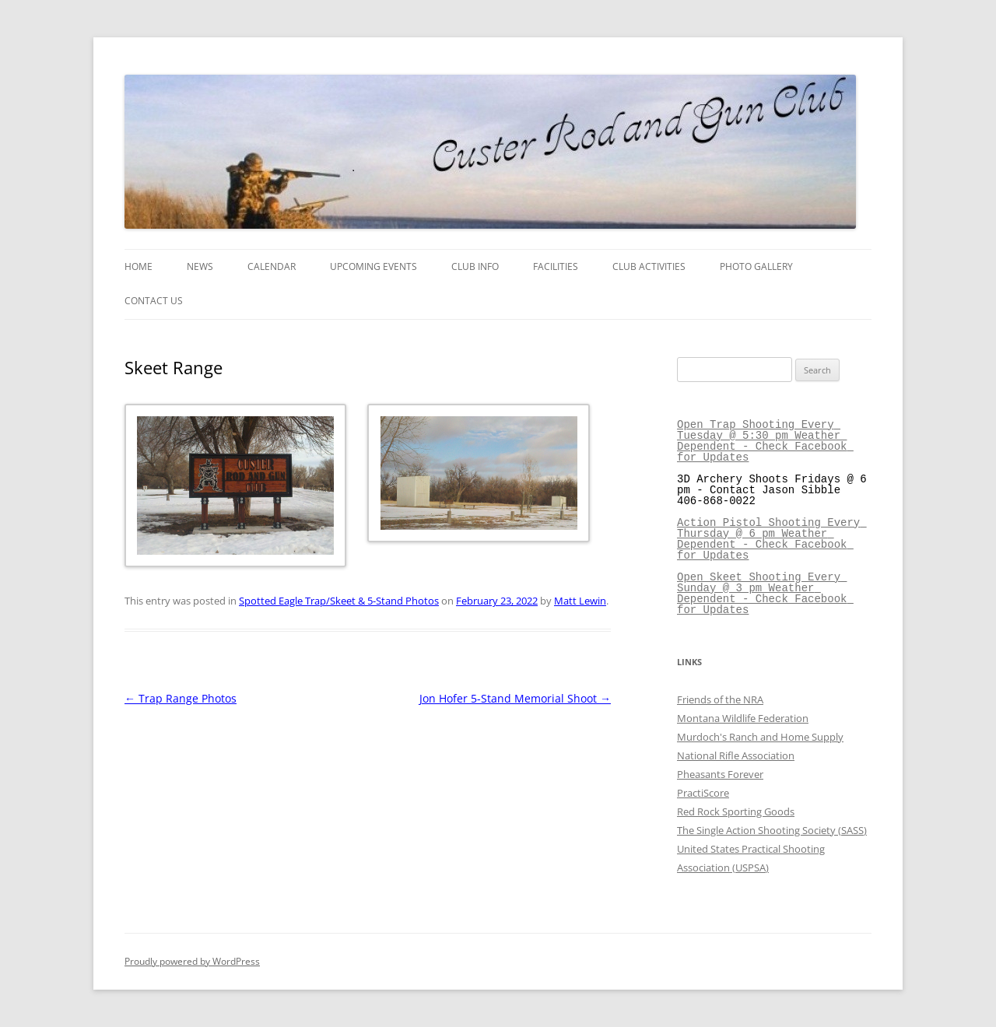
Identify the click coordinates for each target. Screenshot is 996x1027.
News (200, 266)
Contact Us (153, 300)
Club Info (475, 266)
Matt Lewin (580, 601)
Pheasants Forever (720, 774)
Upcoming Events (373, 266)
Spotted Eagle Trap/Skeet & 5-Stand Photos (339, 601)
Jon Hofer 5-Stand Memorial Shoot (515, 698)
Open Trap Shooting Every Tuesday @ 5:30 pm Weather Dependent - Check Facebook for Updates (765, 440)
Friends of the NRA (720, 699)
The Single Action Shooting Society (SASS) (772, 830)
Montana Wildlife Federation (742, 718)
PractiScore (703, 793)
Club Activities (649, 266)
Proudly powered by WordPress (192, 961)
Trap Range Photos (180, 698)
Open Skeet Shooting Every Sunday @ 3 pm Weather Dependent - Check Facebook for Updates (765, 593)
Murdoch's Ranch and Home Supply (760, 737)
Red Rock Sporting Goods (735, 811)
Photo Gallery (756, 266)
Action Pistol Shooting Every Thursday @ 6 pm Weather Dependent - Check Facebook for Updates (772, 539)
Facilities (555, 266)
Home (138, 266)
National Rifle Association (735, 755)
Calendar (271, 266)
